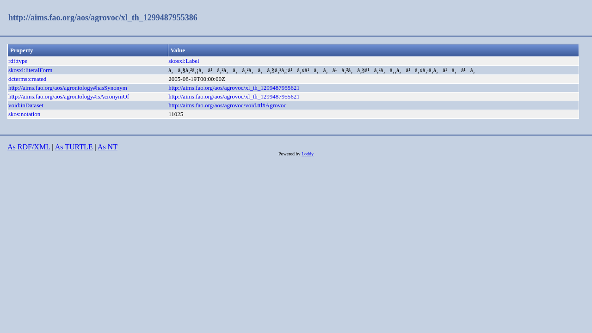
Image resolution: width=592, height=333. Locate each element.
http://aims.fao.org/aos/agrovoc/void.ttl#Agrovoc (227, 105)
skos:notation (24, 114)
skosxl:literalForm (30, 70)
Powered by (290, 153)
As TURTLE (74, 147)
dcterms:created (27, 78)
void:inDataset (25, 105)
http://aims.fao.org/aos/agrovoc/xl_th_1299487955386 (102, 17)
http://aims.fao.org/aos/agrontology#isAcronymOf (68, 96)
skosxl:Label (183, 60)
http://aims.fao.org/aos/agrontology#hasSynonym (67, 87)
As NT (107, 147)
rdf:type (17, 60)
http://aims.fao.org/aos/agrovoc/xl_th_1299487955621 (234, 87)
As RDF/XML (28, 147)
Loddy (308, 153)
